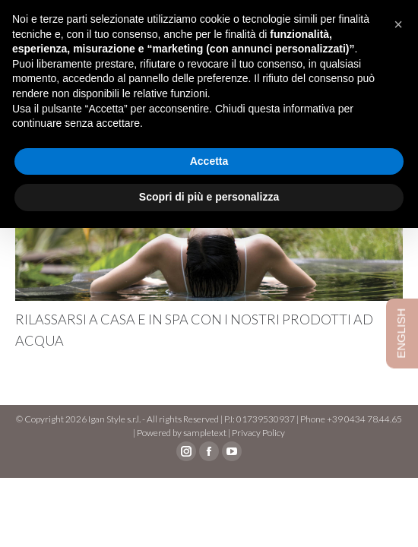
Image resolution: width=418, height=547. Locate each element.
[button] (398, 24)
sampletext (204, 432)
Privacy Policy (258, 432)
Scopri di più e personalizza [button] (209, 197)
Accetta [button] (209, 161)
